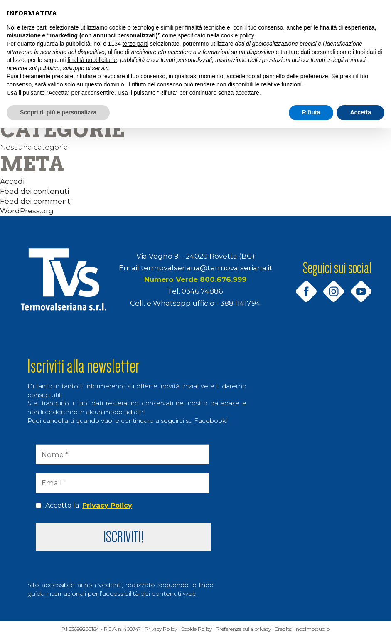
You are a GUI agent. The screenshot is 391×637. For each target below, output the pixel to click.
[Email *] (122, 483)
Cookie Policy (199, 630)
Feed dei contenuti (34, 191)
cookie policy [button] (237, 35)
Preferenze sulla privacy (248, 630)
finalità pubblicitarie (92, 60)
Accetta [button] (360, 112)
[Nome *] (122, 454)
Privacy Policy (107, 505)
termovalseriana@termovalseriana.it (206, 267)
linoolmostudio (318, 630)
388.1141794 (240, 303)
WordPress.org (27, 210)
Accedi (12, 181)
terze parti (135, 43)
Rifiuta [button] (311, 112)
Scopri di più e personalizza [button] (58, 112)
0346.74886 (202, 290)
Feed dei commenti (36, 201)
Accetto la (84, 505)
